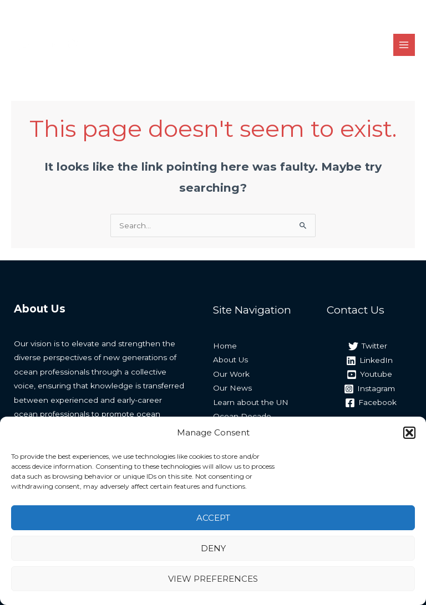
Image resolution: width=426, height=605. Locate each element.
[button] (409, 432)
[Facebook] (371, 403)
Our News (232, 387)
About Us (230, 359)
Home (225, 345)
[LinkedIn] (369, 361)
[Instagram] (369, 389)
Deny (213, 548)
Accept (213, 517)
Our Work (231, 374)
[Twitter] (367, 346)
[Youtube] (369, 375)
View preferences (213, 578)
